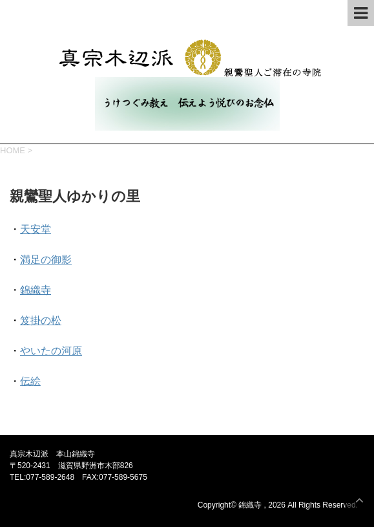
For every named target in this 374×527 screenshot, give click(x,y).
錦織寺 (35, 290)
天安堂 (35, 229)
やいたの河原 (51, 350)
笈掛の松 (40, 320)
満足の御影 (46, 259)
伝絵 (30, 381)
